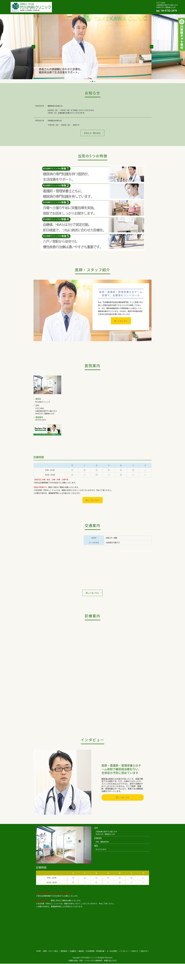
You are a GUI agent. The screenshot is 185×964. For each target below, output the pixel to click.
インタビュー (82, 9)
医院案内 (95, 5)
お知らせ (95, 9)
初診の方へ (108, 9)
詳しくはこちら (120, 320)
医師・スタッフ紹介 (79, 5)
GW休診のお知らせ (55, 120)
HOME (63, 5)
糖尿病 (119, 5)
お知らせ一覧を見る (92, 133)
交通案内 (107, 5)
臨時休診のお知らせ (55, 106)
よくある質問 (66, 9)
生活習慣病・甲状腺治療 (136, 5)
